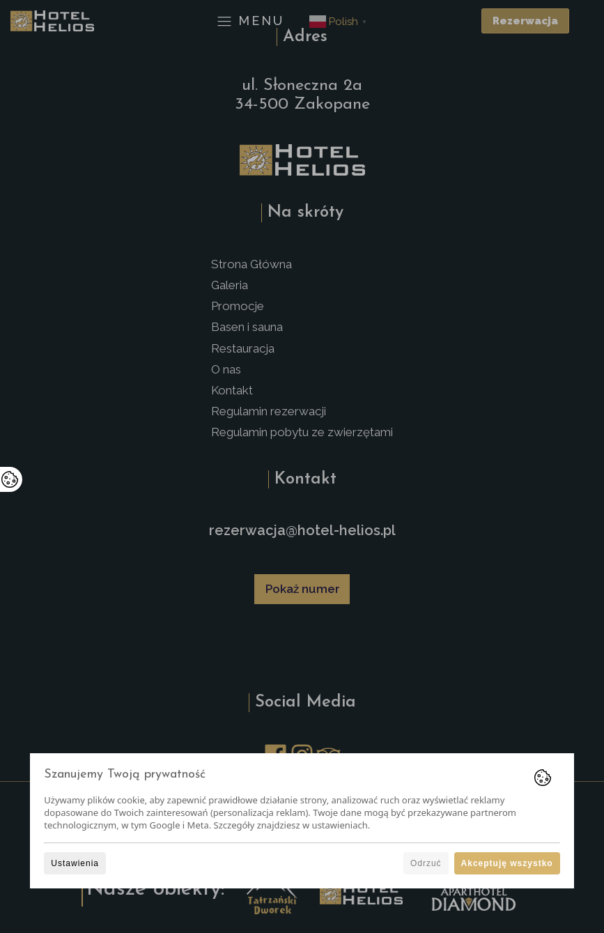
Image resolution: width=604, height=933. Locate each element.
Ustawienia (75, 863)
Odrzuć (426, 863)
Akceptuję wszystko (507, 863)
